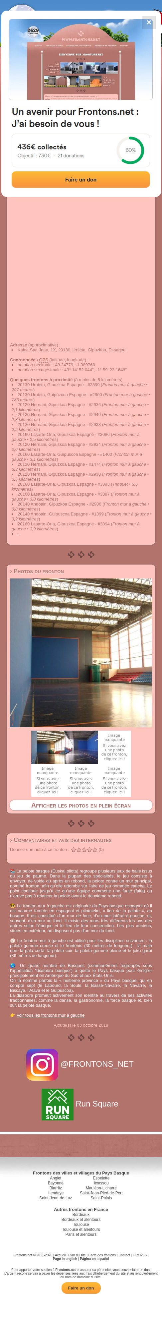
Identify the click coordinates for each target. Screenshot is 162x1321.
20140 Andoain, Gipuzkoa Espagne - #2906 (59, 504)
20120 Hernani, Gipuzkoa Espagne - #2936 (59, 404)
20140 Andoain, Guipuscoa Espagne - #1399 (61, 513)
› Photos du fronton (37, 571)
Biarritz (56, 1188)
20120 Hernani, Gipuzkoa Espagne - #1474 (59, 464)
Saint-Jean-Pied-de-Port (101, 1193)
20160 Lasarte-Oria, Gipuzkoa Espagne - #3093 (64, 484)
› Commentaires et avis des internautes (61, 840)
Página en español (94, 1259)
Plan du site (76, 1255)
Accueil (60, 1255)
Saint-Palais (101, 1198)
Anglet (55, 1178)
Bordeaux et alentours (81, 1219)
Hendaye (56, 1193)
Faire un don (81, 1288)
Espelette (101, 1178)
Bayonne (56, 1183)
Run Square (81, 1103)
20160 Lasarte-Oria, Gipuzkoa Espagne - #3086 (64, 434)
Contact (124, 1255)
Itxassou (101, 1183)
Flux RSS (140, 1255)
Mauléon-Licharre (101, 1188)
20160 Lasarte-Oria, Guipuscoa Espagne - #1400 (65, 454)
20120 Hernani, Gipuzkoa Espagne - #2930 (59, 474)
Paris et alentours (81, 1234)
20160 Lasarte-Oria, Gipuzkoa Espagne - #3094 (64, 523)
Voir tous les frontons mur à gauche (51, 1015)
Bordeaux (81, 1214)
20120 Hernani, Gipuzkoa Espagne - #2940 (59, 414)
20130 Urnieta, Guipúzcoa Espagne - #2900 (60, 394)
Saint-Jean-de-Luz (55, 1198)
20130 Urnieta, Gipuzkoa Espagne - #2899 (58, 384)
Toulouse (81, 1224)
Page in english (65, 1259)
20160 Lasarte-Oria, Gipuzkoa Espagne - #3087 (64, 494)
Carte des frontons (102, 1255)
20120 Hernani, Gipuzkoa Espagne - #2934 (59, 444)
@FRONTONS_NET (81, 1063)
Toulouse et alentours (81, 1229)
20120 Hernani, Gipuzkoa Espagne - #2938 (59, 424)
